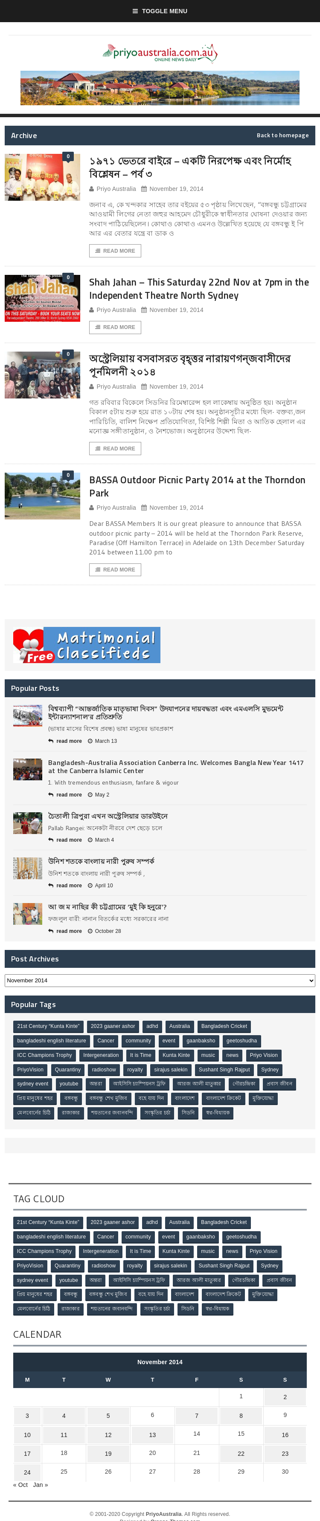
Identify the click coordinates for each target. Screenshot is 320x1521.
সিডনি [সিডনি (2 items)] (191, 1114)
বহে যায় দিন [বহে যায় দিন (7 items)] (153, 1100)
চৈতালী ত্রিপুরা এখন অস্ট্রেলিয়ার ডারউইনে (108, 819)
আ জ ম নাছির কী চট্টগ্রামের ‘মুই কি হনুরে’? (107, 910)
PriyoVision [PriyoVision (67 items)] (30, 1072)
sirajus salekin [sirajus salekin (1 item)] (174, 1072)
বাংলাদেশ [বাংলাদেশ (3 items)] (188, 1100)
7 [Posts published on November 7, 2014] (194, 1410)
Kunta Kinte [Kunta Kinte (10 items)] (178, 1058)
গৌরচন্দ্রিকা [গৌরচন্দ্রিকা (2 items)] (247, 1086)
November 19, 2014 (172, 189)
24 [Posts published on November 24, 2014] (24, 1460)
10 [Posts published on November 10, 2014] (24, 1427)
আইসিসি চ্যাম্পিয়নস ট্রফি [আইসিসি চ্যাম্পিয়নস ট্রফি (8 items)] (142, 1086)
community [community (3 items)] (140, 1044)
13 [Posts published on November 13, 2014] (148, 1427)
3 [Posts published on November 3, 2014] (24, 1410)
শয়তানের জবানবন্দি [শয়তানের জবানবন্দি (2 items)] (114, 1114)
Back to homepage (282, 135)
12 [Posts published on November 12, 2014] (103, 1427)
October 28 (104, 934)
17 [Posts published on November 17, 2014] (24, 1443)
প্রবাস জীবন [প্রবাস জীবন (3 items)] (284, 1086)
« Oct (20, 1471)
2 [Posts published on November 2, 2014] (284, 1394)
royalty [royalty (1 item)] (137, 1072)
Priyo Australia (112, 189)
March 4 (101, 843)
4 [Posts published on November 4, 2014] (58, 1410)
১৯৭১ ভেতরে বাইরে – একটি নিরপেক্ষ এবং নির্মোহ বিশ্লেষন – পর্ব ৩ (186, 167)
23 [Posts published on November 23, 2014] (284, 1443)
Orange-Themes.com (175, 1509)
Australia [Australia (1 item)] (182, 1030)
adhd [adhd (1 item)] (154, 1030)
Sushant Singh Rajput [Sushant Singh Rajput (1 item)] (228, 1072)
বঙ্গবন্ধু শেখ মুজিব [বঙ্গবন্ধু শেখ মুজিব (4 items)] (110, 1100)
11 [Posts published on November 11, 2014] (58, 1427)
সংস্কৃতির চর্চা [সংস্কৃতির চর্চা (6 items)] (160, 1114)
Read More (115, 251)
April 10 (100, 888)
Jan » (40, 1471)
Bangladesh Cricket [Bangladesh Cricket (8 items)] (227, 1030)
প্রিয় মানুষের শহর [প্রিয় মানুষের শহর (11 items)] (35, 1100)
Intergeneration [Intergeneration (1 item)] (102, 1058)
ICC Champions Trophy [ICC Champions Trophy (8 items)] (44, 1058)
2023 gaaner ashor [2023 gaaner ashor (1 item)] (114, 1030)
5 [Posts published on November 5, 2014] (103, 1410)
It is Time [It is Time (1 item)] (142, 1058)
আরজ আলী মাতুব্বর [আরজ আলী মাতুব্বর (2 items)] (202, 1086)
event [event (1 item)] (171, 1044)
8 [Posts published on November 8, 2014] (239, 1410)
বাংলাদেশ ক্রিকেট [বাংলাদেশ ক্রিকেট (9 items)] (227, 1100)
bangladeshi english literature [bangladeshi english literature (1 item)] (52, 1044)
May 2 (99, 797)
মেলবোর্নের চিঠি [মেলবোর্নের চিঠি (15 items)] (34, 1114)
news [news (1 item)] (236, 1058)
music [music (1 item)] (211, 1058)
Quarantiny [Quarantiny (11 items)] (69, 1072)
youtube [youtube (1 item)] (70, 1086)
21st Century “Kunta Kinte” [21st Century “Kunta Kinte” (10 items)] (48, 1030)
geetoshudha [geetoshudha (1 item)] (245, 1044)
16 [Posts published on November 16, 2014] (284, 1427)
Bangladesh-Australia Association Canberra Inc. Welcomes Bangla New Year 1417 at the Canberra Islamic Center (176, 769)
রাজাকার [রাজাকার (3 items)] (72, 1114)
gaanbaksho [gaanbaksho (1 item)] (204, 1044)
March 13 (102, 743)
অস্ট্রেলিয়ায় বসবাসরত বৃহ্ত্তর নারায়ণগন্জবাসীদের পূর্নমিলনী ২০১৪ (201, 366)
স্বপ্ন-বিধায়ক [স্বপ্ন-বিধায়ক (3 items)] (221, 1114)
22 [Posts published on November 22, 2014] (239, 1443)
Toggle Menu (160, 11)
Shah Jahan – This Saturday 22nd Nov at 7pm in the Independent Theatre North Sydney (201, 288)
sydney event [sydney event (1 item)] (33, 1086)
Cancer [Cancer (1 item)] (107, 1044)
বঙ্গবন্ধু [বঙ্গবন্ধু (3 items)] (72, 1100)
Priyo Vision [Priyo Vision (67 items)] (268, 1058)
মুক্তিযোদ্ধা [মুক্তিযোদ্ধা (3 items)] (268, 1100)
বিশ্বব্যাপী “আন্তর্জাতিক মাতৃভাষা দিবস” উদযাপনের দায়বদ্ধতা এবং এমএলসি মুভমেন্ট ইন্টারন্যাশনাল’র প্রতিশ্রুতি (165, 715)
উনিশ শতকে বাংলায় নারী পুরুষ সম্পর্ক (101, 864)
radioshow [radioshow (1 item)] (106, 1072)
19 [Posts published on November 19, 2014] (103, 1443)
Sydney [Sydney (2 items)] (274, 1072)
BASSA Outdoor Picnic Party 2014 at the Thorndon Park (189, 488)
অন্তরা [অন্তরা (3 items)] (97, 1086)
